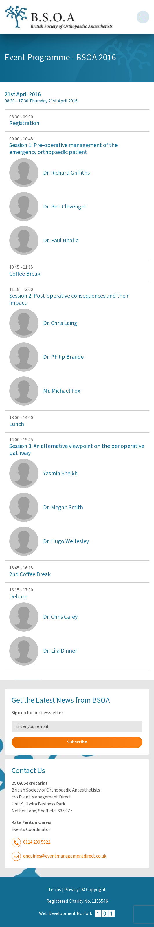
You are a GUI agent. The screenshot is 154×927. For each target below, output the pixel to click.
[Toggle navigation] (143, 17)
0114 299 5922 (31, 842)
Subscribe (77, 742)
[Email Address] (77, 726)
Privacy (71, 890)
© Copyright (94, 890)
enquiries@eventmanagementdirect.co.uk (59, 856)
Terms (54, 890)
